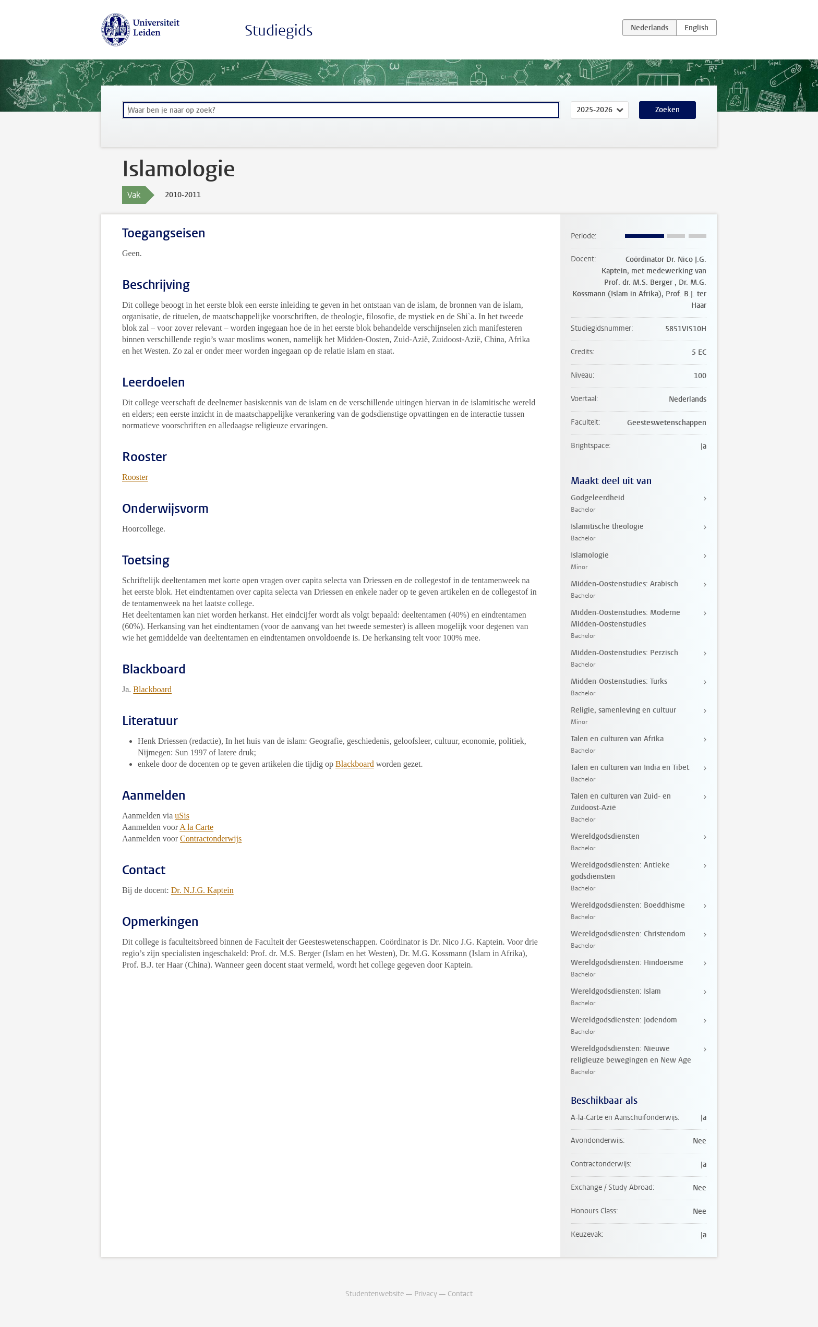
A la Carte (196, 827)
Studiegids (279, 30)
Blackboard (152, 689)
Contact (460, 1294)
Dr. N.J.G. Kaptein (202, 890)
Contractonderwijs (211, 838)
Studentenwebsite (374, 1294)
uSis (182, 815)
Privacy (425, 1294)
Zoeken (667, 110)
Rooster (135, 477)
